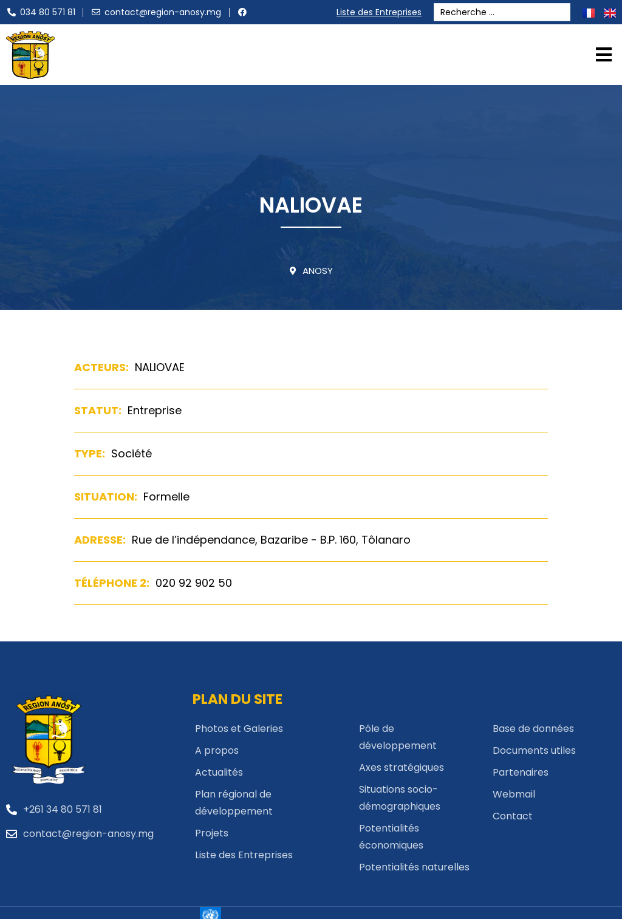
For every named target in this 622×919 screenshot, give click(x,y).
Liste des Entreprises (382, 12)
